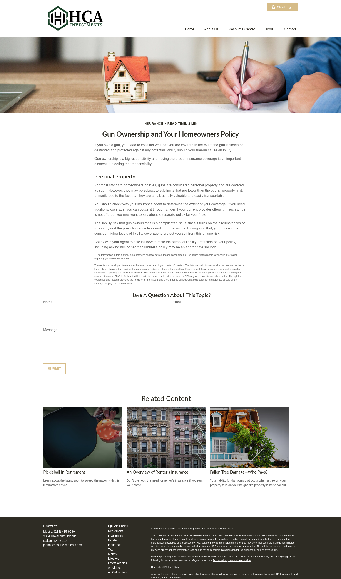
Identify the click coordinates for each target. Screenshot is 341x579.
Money (112, 554)
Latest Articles (117, 563)
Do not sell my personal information (232, 560)
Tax (110, 549)
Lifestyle (113, 558)
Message (50, 330)
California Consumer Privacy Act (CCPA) (260, 556)
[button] (189, 29)
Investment (115, 535)
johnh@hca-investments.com (63, 545)
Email (177, 302)
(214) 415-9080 (64, 531)
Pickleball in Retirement (64, 472)
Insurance (114, 545)
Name (48, 302)
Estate (112, 540)
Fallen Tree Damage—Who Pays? (239, 472)
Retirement (115, 531)
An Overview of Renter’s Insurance (157, 472)
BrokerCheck (226, 528)
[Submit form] (54, 368)
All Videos (115, 567)
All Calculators (117, 572)
